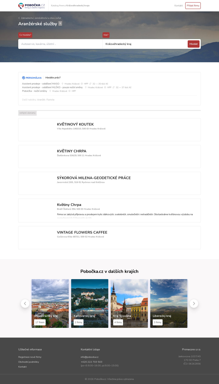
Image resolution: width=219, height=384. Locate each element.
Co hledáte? (25, 34)
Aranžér (41, 99)
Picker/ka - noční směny (34, 91)
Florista (50, 99)
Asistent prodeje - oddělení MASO (40, 83)
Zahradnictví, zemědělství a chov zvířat (39, 18)
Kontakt (178, 5)
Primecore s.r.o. (191, 349)
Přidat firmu (193, 5)
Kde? (106, 34)
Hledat (193, 44)
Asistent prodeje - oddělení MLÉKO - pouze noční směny (52, 87)
